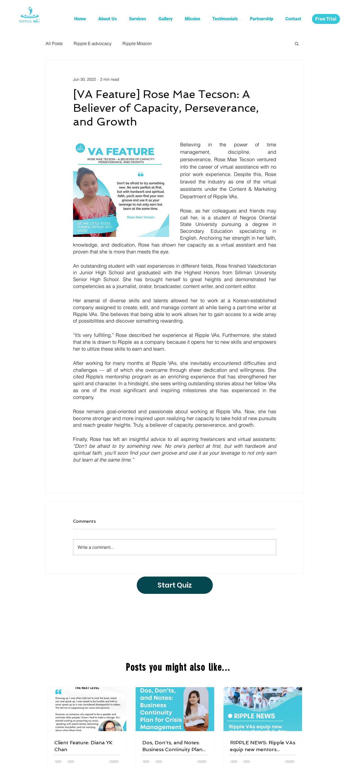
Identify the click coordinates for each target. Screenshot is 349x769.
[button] (296, 43)
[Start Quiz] (175, 585)
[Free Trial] (326, 19)
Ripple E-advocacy (92, 43)
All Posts (54, 43)
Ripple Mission (137, 43)
